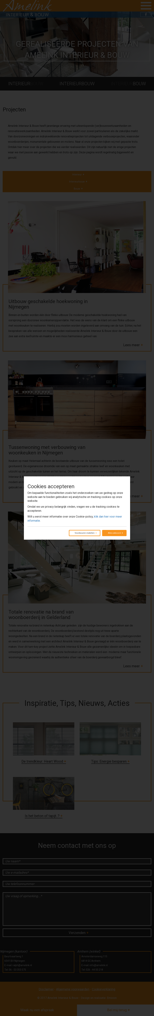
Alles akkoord (114, 533)
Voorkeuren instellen (85, 533)
